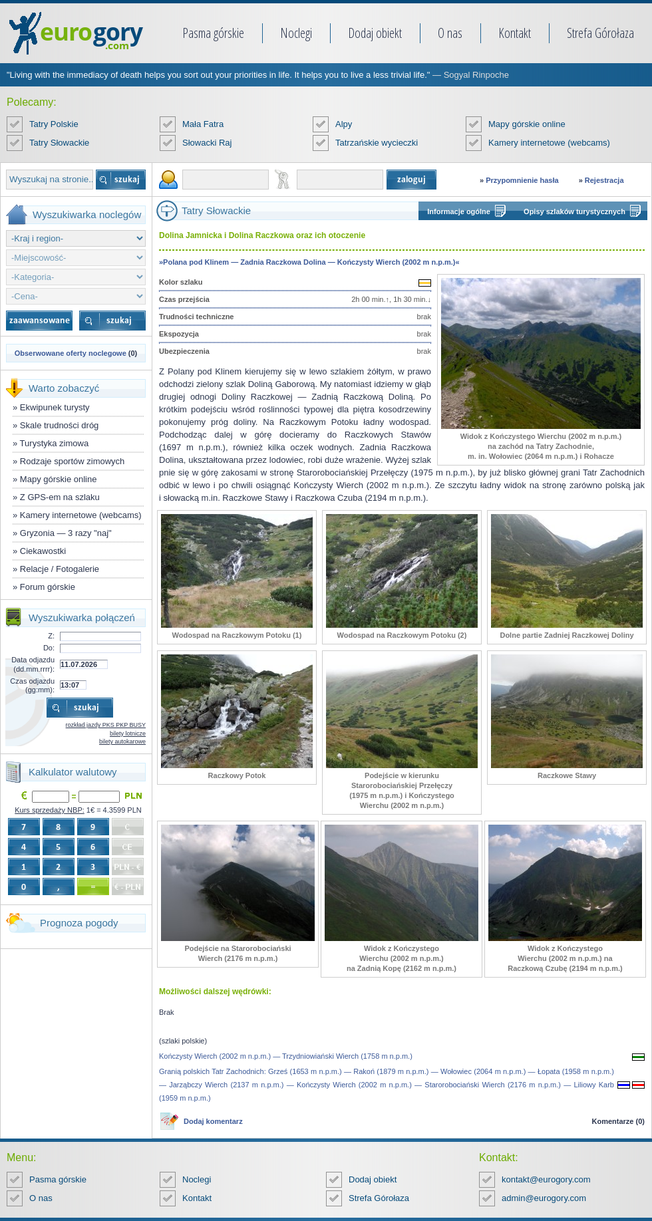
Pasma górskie (213, 33)
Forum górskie (47, 587)
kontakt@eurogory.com (546, 1179)
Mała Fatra (203, 124)
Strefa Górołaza (600, 33)
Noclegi (296, 33)
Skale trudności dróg (59, 425)
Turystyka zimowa (54, 443)
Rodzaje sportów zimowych (72, 461)
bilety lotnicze (128, 733)
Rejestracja (604, 180)
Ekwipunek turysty (55, 407)
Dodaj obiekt (375, 33)
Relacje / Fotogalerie (59, 569)
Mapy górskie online (527, 124)
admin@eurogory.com (544, 1198)
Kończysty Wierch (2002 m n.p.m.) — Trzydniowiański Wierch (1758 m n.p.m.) (285, 1056)
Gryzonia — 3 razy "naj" (66, 533)
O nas (450, 33)
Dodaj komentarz (213, 1121)
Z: (51, 636)
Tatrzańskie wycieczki (376, 143)
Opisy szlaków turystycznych (574, 211)
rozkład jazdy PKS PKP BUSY (106, 725)
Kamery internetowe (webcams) (549, 143)
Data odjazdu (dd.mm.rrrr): (33, 664)
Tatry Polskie (54, 124)
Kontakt (514, 33)
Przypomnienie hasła (522, 180)
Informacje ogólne (458, 211)
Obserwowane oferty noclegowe (70, 353)
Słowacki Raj (207, 143)
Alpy (343, 124)
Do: (49, 648)
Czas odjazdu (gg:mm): (32, 685)
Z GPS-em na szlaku (60, 497)
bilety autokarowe (122, 741)
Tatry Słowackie (59, 143)
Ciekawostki (43, 551)
